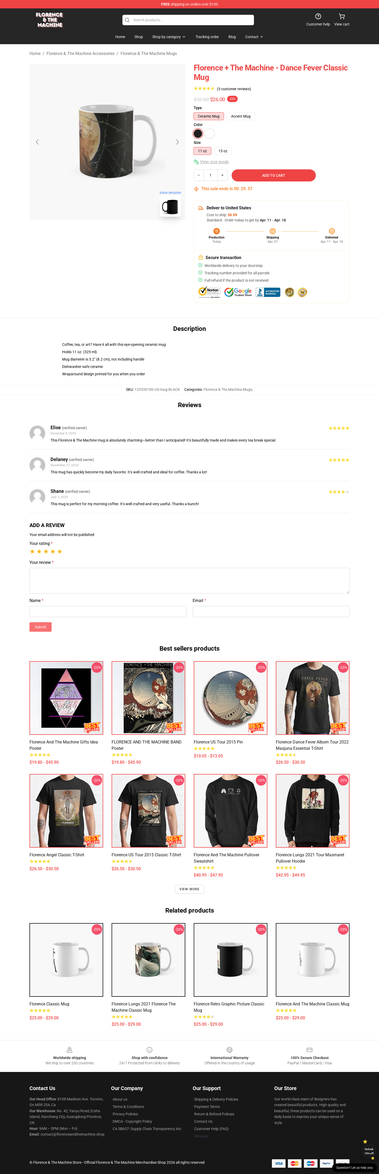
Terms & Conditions (128, 1107)
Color (198, 125)
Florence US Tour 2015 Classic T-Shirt (146, 854)
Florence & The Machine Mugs (149, 53)
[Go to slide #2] (121, 232)
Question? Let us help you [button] (354, 1168)
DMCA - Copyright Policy (132, 1121)
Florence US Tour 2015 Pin (218, 742)
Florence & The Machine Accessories (80, 53)
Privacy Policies (125, 1114)
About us (120, 1099)
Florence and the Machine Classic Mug (312, 1003)
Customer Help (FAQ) (211, 1129)
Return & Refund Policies (214, 1114)
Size (197, 142)
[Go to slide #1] (93, 232)
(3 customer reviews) (234, 89)
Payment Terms (207, 1107)
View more (189, 889)
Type (198, 108)
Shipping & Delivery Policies (216, 1099)
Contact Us (203, 1121)
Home (35, 53)
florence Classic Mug (49, 1003)
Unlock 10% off (369, 1151)
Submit (40, 627)
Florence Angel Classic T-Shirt (56, 854)
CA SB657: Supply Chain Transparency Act (147, 1129)
